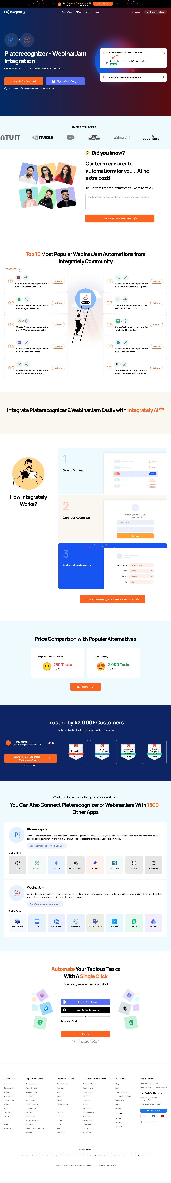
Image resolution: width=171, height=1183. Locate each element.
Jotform (86, 1096)
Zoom (59, 1124)
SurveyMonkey (88, 1112)
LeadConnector (32, 1092)
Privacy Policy (79, 1042)
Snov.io (6, 1120)
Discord (60, 1116)
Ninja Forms (87, 1120)
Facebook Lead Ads (33, 1084)
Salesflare (8, 1112)
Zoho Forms (87, 1128)
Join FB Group (153, 1111)
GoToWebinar (31, 1108)
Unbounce (87, 1108)
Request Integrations (123, 1096)
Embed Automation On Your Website (153, 1087)
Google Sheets (62, 1084)
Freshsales (8, 1096)
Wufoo (85, 1104)
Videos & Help (120, 1100)
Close (6, 1104)
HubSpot (29, 1096)
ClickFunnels (30, 1116)
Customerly (8, 1128)
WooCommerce (62, 1104)
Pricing (96, 12)
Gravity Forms (88, 1088)
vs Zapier (118, 1118)
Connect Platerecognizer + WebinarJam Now (112, 599)
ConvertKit (30, 1124)
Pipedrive (7, 1108)
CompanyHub (9, 1100)
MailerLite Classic (32, 1120)
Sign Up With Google (65, 81)
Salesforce (8, 1084)
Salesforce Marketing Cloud (36, 1128)
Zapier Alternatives (122, 1092)
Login (137, 12)
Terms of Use (92, 1042)
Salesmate (8, 1116)
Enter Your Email (69, 1021)
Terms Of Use (111, 1166)
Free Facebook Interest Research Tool (148, 1099)
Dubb (6, 1124)
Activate (58, 281)
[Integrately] (14, 11)
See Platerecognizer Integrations (47, 845)
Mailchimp (29, 1112)
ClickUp (59, 1100)
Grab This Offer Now (103, 4)
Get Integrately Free (155, 12)
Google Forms (88, 1092)
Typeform (86, 1100)
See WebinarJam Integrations (45, 904)
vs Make (118, 1122)
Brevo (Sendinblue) (33, 1104)
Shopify (59, 1096)
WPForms (86, 1116)
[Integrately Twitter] (145, 1116)
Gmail (59, 1092)
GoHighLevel (30, 1100)
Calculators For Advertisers (150, 1104)
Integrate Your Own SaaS (149, 1083)
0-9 (23, 1155)
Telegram (60, 1128)
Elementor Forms (89, 1084)
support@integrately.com (150, 1122)
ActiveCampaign (32, 1088)
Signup (117, 1104)
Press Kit (118, 1108)
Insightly (7, 1092)
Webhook (60, 1088)
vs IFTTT (118, 1126)
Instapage (87, 1124)
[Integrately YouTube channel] (162, 1116)
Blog (88, 12)
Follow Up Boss (9, 1088)
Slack (59, 1108)
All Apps (79, 12)
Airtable (60, 1120)
